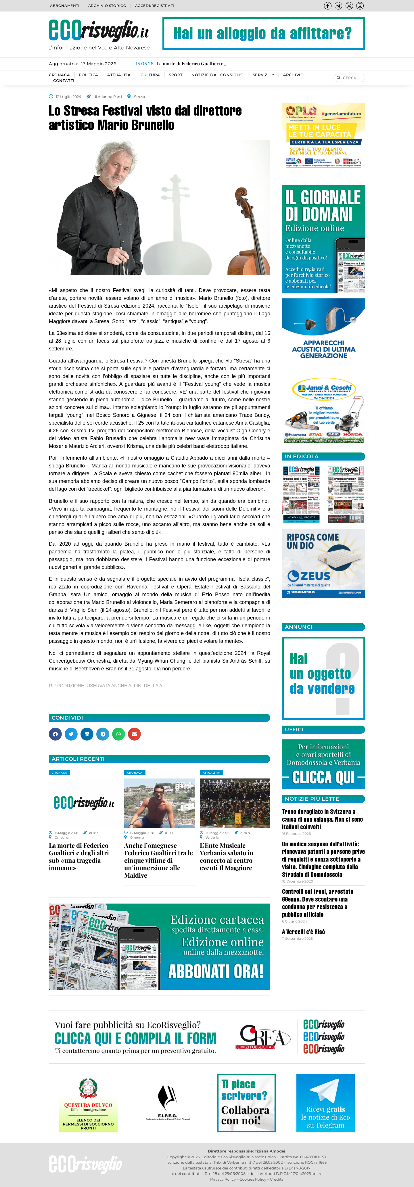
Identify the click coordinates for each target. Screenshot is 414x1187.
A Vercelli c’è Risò (303, 932)
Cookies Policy (252, 1179)
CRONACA (59, 75)
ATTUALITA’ (119, 75)
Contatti (63, 80)
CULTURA (150, 75)
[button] (55, 734)
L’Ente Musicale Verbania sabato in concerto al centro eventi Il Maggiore (227, 856)
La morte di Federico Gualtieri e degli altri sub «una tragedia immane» (79, 856)
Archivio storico (107, 5)
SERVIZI (263, 75)
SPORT (176, 75)
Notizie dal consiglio (217, 75)
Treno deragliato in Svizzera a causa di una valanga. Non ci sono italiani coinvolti (322, 820)
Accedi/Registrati (154, 5)
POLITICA (88, 75)
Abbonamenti (65, 5)
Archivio (293, 75)
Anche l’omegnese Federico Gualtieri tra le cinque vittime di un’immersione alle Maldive (158, 860)
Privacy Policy (223, 1179)
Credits (276, 1179)
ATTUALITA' (211, 772)
